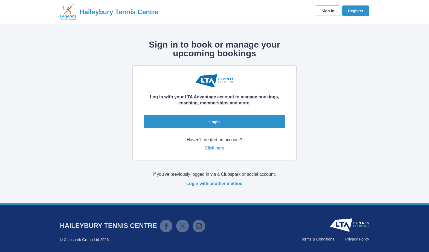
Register (355, 11)
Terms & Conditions (317, 239)
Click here (214, 148)
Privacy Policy (357, 239)
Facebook (166, 226)
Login (214, 122)
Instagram (199, 226)
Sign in (327, 11)
